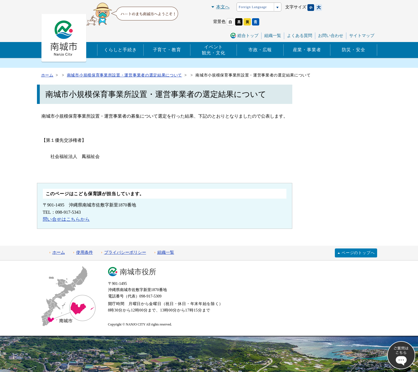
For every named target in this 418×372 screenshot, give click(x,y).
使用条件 (84, 252)
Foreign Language (253, 7)
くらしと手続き (120, 49)
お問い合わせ (330, 35)
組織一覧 (272, 35)
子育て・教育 (167, 49)
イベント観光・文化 (213, 50)
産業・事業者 (307, 49)
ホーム (58, 252)
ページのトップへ (358, 253)
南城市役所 (138, 272)
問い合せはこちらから (66, 219)
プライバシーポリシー (125, 252)
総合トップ (247, 35)
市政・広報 (260, 49)
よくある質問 (299, 35)
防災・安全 (353, 49)
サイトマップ (361, 35)
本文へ (223, 6)
